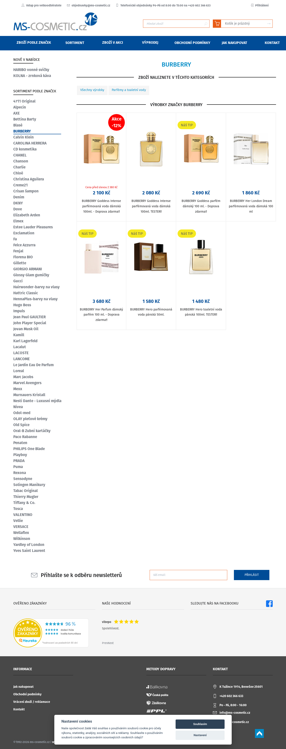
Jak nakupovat (23, 687)
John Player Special (29, 323)
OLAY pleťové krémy (30, 419)
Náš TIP (187, 125)
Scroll (259, 733)
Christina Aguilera (28, 179)
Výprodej (147, 42)
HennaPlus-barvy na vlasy (35, 299)
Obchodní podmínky (27, 694)
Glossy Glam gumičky (31, 275)
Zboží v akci (110, 42)
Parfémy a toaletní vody (128, 90)
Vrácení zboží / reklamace (31, 702)
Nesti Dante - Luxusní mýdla (37, 401)
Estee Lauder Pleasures (33, 227)
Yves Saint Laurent (29, 550)
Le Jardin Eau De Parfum (33, 365)
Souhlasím (200, 724)
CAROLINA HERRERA (30, 143)
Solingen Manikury (29, 484)
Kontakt (19, 709)
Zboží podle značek (31, 42)
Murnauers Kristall (29, 395)
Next (111, 643)
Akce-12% (116, 122)
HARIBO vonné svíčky (31, 69)
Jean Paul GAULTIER (29, 317)
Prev (105, 643)
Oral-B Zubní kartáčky (32, 431)
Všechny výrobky (92, 90)
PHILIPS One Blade (29, 449)
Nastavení (200, 735)
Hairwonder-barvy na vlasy (36, 287)
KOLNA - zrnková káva (32, 75)
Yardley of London (28, 544)
